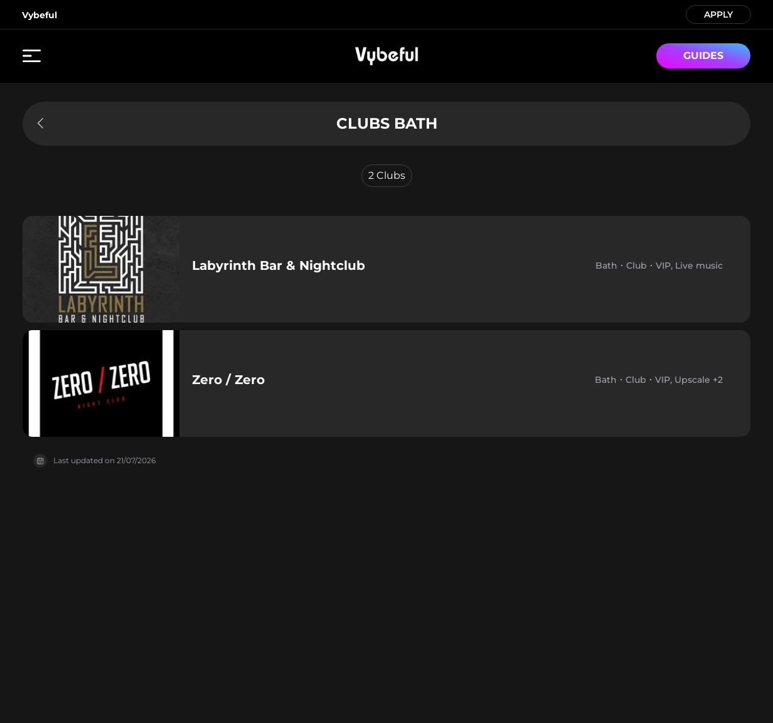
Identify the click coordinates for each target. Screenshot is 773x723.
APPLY (718, 13)
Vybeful (39, 15)
